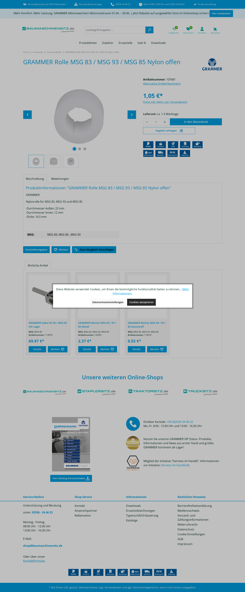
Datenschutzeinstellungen (107, 302)
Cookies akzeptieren (141, 302)
